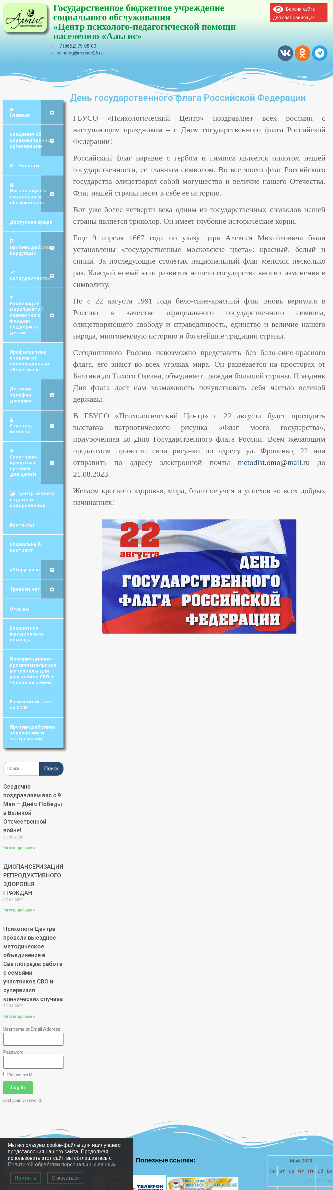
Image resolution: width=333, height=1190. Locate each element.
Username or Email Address (31, 1029)
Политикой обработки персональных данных (61, 1164)
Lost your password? (22, 1100)
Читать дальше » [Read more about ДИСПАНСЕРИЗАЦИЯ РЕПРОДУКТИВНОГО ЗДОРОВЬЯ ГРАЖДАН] (19, 910)
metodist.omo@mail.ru (274, 462)
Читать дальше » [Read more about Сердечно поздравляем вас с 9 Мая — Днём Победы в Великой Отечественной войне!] (19, 848)
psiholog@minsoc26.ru (80, 52)
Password (13, 1052)
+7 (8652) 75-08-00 (76, 46)
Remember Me (19, 1074)
